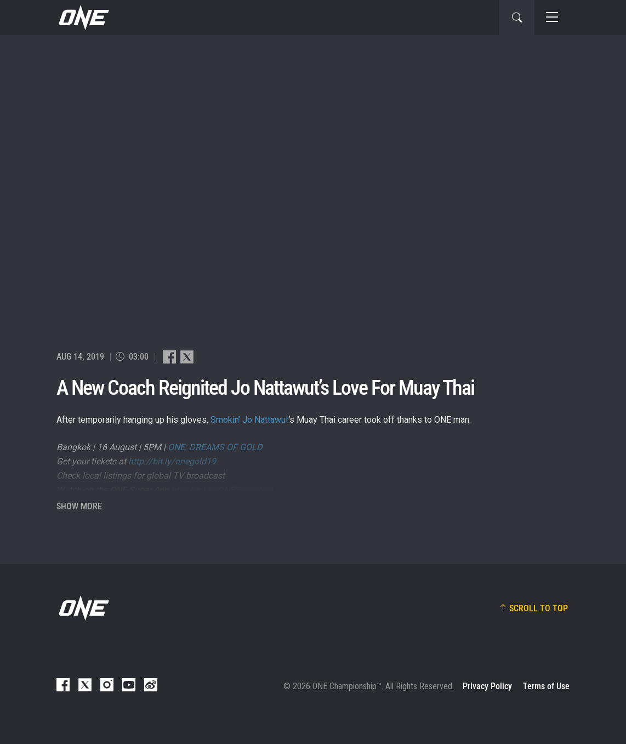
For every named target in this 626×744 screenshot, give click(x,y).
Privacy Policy (487, 686)
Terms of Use (546, 686)
